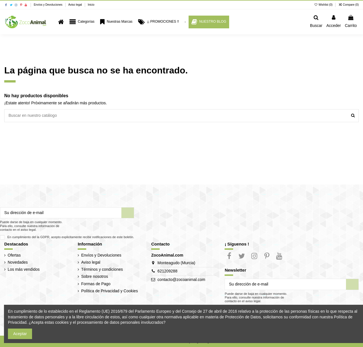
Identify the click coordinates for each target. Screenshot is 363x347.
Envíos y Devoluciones (48, 4)
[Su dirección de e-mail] (60, 213)
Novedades (18, 262)
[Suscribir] (127, 213)
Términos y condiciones (102, 269)
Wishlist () (324, 4)
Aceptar (20, 333)
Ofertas (14, 255)
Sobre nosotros (94, 276)
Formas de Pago (96, 284)
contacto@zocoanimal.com (181, 279)
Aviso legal (75, 4)
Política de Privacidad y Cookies (109, 291)
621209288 (167, 271)
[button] (82, 22)
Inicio (91, 4)
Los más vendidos (24, 269)
